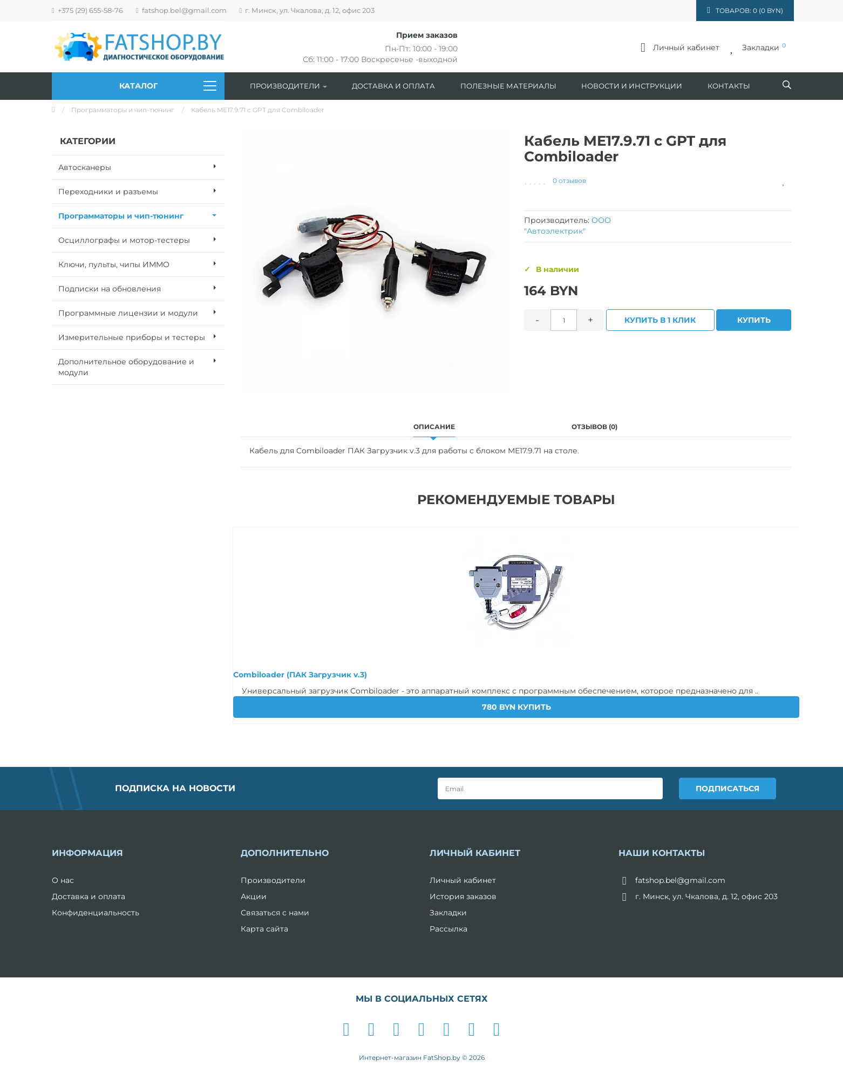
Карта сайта (264, 929)
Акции (254, 896)
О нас (63, 880)
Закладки (448, 912)
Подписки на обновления (141, 287)
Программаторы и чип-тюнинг (122, 110)
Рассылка (448, 929)
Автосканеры (141, 166)
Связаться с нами (275, 912)
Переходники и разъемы (141, 190)
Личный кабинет (463, 880)
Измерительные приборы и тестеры (141, 336)
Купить (754, 320)
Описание (434, 427)
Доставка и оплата (393, 85)
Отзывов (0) (594, 427)
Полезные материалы (508, 85)
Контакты (729, 85)
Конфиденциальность (95, 912)
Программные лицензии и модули (141, 312)
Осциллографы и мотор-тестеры (141, 239)
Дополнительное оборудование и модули (141, 363)
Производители (288, 85)
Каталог (168, 86)
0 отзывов (569, 180)
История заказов (463, 896)
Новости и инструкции (631, 85)
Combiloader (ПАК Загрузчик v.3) (300, 674)
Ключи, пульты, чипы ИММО (141, 263)
